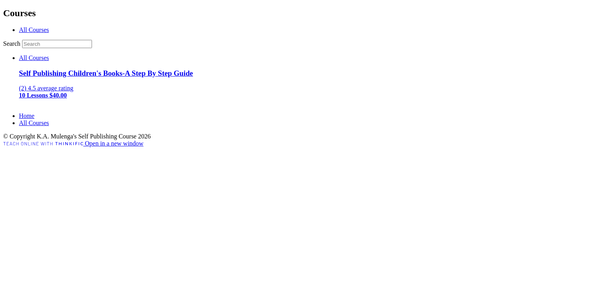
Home (26, 115)
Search (12, 43)
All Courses (34, 29)
